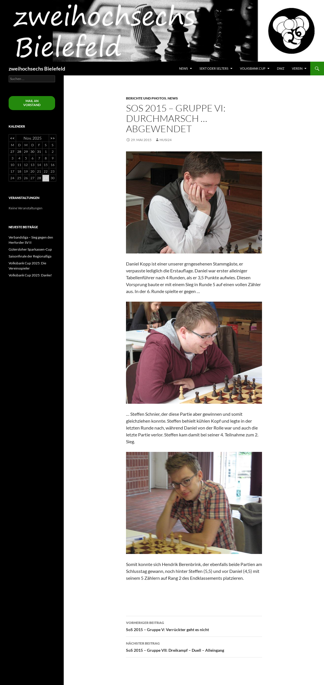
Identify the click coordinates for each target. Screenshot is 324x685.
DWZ (280, 68)
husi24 (166, 140)
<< (12, 138)
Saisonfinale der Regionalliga (30, 256)
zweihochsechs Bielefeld (37, 68)
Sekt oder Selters (213, 68)
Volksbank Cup (252, 68)
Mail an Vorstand (31, 103)
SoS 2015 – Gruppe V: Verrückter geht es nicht (194, 625)
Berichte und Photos (146, 98)
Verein (297, 68)
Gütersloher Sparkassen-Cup (30, 249)
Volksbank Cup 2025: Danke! (30, 275)
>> (52, 138)
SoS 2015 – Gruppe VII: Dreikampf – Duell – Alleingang (194, 646)
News (183, 68)
